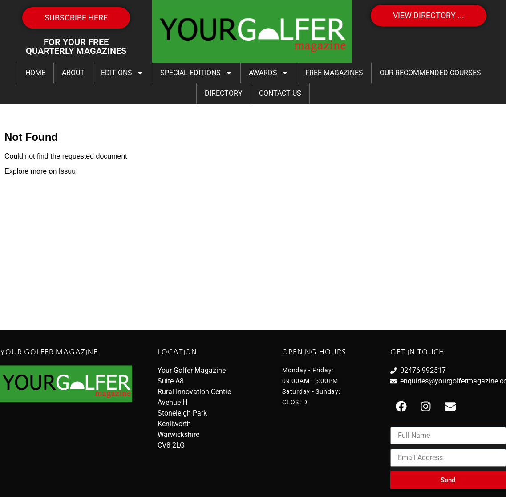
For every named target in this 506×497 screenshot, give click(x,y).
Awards (269, 73)
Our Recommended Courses (430, 73)
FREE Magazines (334, 73)
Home (35, 73)
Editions (122, 73)
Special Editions (196, 73)
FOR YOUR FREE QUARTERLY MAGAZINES (76, 46)
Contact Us (280, 93)
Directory (224, 93)
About (73, 73)
